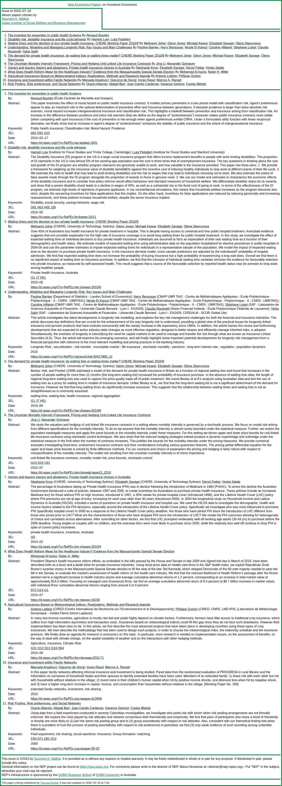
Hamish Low (100, 39)
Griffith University (108, 775)
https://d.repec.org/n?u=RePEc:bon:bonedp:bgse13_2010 (71, 472)
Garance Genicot (172, 84)
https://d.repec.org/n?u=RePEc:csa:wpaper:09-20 (65, 748)
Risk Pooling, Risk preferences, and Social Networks (44, 84)
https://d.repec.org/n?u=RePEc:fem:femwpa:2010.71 (67, 657)
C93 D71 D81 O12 (44, 738)
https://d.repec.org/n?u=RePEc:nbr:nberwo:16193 (65, 600)
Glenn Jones (176, 43)
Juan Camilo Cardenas (143, 84)
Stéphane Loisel (245, 47)
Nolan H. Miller (218, 72)
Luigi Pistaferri (120, 39)
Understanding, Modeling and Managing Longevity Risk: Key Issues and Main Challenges (70, 47)
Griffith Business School (75, 775)
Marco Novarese (191, 766)
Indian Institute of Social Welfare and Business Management (44, 23)
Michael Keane (197, 43)
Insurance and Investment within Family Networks (42, 80)
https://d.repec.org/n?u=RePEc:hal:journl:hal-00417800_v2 (71, 356)
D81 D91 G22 (40, 133)
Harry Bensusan (172, 47)
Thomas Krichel (49, 782)
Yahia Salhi (30, 51)
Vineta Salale (215, 67)
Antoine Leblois (166, 76)
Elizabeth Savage (221, 43)
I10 (33, 537)
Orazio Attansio (97, 84)
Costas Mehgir (196, 84)
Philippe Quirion (190, 76)
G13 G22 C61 (40, 462)
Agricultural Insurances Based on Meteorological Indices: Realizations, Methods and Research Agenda (79, 76)
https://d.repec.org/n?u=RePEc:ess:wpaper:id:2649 (66, 698)
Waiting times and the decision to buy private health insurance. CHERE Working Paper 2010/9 (73, 43)
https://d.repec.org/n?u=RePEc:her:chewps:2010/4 (66, 546)
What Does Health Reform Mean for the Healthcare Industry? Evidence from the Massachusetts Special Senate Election (91, 72)
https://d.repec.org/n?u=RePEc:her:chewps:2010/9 (66, 287)
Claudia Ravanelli (157, 308)
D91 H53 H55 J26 (43, 207)
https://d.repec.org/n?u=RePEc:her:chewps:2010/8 (66, 410)
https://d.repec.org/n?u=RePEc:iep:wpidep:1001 (64, 143)
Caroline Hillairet (220, 47)
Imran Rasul (146, 80)
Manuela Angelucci (95, 80)
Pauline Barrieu (148, 47)
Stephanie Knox (147, 67)
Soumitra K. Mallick (15, 19)
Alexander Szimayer (181, 63)
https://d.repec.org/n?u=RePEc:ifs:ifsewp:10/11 (63, 217)
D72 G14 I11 (40, 590)
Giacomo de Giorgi (123, 80)
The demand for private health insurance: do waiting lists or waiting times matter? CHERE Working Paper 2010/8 (86, 55)
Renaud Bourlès (98, 35)
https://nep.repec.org (94, 766)
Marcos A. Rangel (169, 80)
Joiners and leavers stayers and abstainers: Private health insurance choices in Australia (69, 67)
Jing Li (160, 63)
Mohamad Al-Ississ (193, 72)
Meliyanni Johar (155, 43)
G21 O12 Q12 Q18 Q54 (47, 648)
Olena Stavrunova (247, 43)
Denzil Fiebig (195, 67)
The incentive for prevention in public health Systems (44, 35)
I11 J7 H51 (38, 277)
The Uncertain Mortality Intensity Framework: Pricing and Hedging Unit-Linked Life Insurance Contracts (79, 63)
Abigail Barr (117, 84)
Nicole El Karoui (196, 47)
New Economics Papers (84, 4)
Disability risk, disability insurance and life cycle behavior (47, 39)
